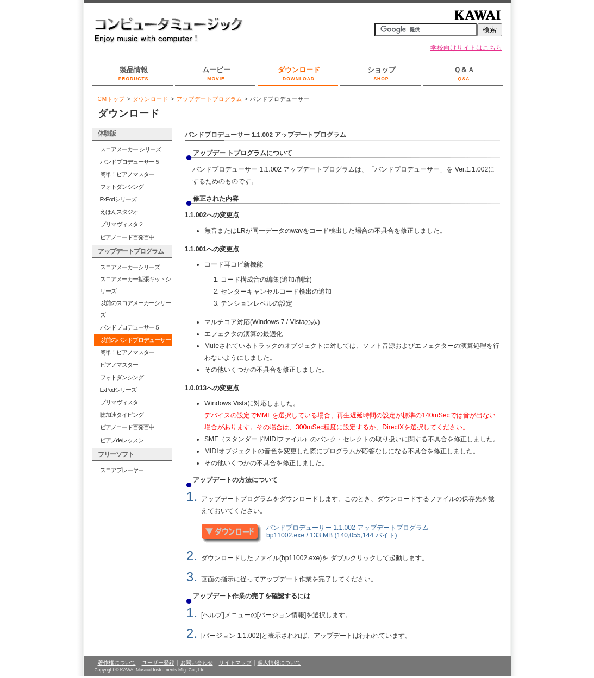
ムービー (216, 74)
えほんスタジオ (119, 211)
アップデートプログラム (209, 99)
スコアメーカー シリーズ (130, 149)
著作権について (117, 663)
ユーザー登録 (158, 663)
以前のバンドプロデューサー (135, 340)
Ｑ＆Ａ (464, 74)
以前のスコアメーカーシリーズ (135, 309)
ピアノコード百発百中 (127, 237)
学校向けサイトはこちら (466, 48)
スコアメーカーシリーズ (130, 267)
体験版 (107, 133)
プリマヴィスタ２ (121, 224)
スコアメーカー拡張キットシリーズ (135, 285)
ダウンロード (299, 74)
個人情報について (279, 663)
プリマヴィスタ (119, 402)
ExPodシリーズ (118, 199)
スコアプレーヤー (121, 470)
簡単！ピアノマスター (127, 174)
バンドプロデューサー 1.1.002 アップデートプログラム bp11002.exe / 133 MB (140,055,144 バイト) (347, 531)
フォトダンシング (121, 186)
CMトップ (112, 99)
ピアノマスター (119, 365)
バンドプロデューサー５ (130, 162)
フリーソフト (116, 454)
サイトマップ (235, 663)
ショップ (381, 74)
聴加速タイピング (121, 414)
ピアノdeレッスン (121, 440)
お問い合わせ (196, 663)
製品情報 (134, 74)
